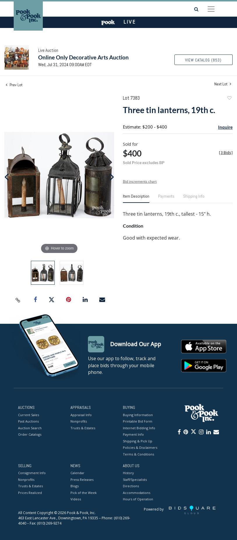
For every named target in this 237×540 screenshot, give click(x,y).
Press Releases (81, 479)
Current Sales (28, 415)
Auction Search (30, 428)
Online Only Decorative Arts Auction (83, 57)
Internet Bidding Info (139, 428)
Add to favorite (229, 98)
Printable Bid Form (137, 421)
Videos (75, 499)
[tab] (136, 198)
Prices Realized (30, 492)
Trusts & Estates (82, 428)
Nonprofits (78, 421)
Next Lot (222, 84)
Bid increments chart (140, 181)
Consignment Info (32, 473)
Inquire (225, 127)
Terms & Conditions (138, 454)
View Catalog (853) (203, 60)
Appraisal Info (81, 415)
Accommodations (136, 492)
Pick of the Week (83, 492)
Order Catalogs (29, 434)
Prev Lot (14, 84)
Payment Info (133, 434)
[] (226, 152)
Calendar (77, 473)
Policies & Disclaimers (140, 447)
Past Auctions (28, 421)
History (128, 473)
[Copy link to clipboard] (17, 299)
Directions (131, 486)
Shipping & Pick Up (137, 441)
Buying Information (138, 415)
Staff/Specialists (135, 479)
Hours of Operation (138, 499)
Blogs (74, 486)
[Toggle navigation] (211, 9)
